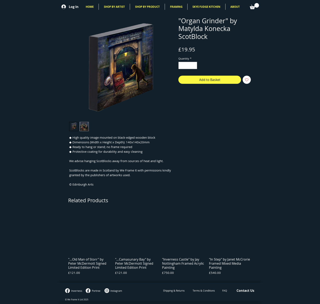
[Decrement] (181, 65)
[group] (160, 245)
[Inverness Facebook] (67, 290)
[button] (114, 7)
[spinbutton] (188, 65)
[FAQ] (224, 291)
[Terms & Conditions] (203, 291)
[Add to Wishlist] (247, 80)
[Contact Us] (245, 291)
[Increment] (194, 65)
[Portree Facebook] (88, 290)
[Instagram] (106, 290)
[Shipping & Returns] (173, 291)
